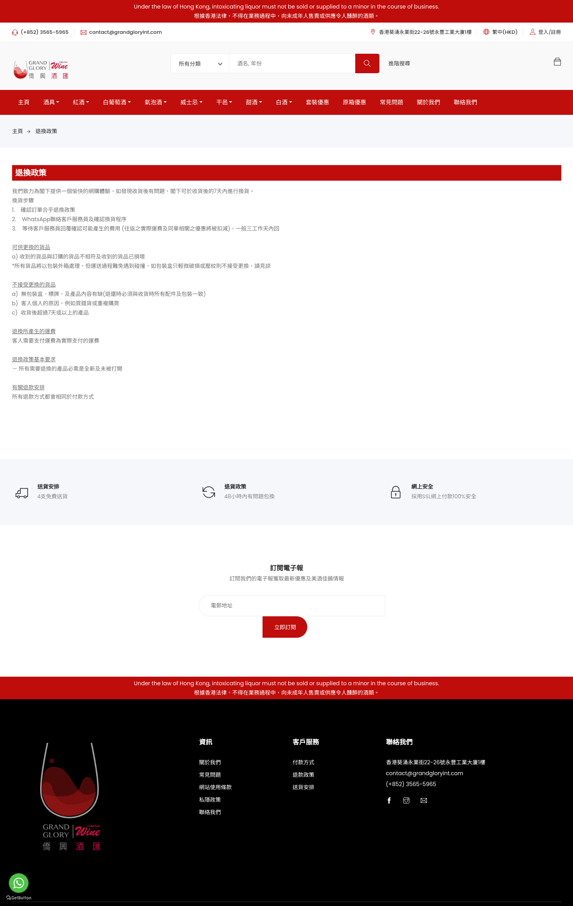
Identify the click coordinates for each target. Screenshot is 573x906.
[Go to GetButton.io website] (18, 898)
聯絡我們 (465, 102)
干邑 (222, 102)
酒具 (49, 102)
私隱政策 (210, 779)
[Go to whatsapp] (18, 883)
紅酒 (79, 102)
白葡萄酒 (114, 102)
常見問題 (391, 102)
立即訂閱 (379, 606)
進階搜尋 (399, 63)
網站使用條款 (215, 767)
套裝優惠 (317, 102)
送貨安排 (303, 767)
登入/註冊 (549, 32)
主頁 (24, 102)
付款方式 (303, 742)
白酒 (281, 102)
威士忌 (189, 102)
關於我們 (428, 102)
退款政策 (303, 754)
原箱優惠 (354, 102)
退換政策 (46, 131)
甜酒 (251, 102)
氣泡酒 (153, 102)
